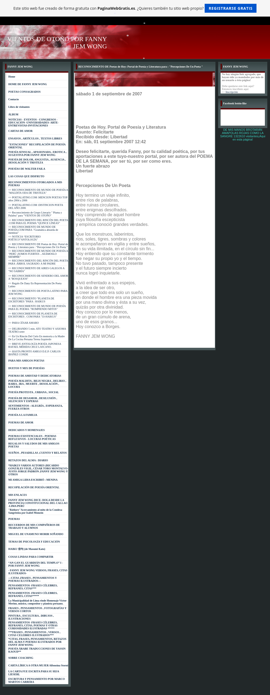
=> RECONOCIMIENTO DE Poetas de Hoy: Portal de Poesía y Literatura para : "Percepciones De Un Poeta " (38, 246)
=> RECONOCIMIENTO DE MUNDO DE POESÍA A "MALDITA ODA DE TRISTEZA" (38, 191)
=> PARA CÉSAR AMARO (23, 322)
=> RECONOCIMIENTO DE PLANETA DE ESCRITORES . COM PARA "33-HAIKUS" (33, 315)
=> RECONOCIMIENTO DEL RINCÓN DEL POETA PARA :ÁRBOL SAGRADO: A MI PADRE (38, 262)
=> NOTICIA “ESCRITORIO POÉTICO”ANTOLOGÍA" (24, 238)
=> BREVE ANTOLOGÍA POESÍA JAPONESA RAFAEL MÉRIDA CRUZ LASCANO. (34, 345)
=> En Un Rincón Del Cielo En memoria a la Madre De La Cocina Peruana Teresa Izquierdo (36, 338)
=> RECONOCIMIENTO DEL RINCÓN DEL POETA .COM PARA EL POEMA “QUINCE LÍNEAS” (38, 222)
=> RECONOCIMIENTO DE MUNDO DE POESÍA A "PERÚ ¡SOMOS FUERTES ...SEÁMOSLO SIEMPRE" (38, 253)
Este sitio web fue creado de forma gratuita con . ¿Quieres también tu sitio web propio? (135, 8)
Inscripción (232, 92)
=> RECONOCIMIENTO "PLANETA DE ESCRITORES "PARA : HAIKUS (31, 300)
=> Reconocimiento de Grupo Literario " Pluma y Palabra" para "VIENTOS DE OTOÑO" (35, 214)
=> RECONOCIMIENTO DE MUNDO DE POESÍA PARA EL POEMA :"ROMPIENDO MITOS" (37, 307)
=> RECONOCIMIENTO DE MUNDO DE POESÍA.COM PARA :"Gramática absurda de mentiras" (33, 229)
